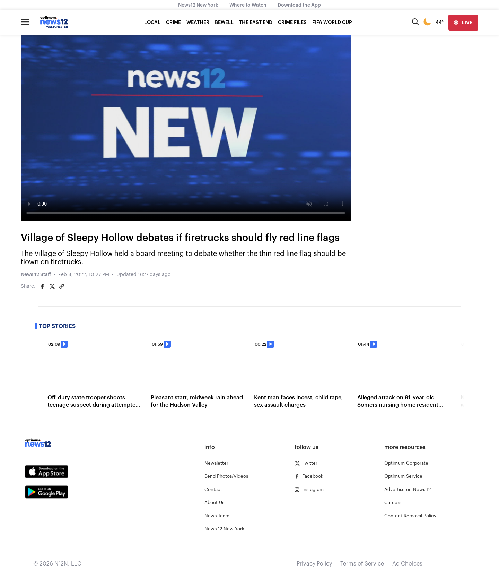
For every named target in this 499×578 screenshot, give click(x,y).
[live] (463, 23)
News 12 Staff (36, 274)
